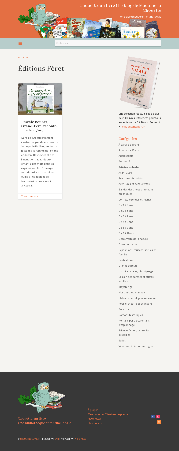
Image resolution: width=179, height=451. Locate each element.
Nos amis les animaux (132, 292)
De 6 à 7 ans (126, 216)
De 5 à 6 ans (126, 210)
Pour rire (124, 309)
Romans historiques (131, 315)
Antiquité (124, 161)
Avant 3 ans (126, 172)
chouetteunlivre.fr (30, 439)
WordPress (80, 439)
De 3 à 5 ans (126, 205)
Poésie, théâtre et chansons (135, 303)
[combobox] (108, 43)
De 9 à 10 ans (126, 233)
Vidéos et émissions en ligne (136, 346)
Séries (122, 340)
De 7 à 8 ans (126, 222)
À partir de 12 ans (129, 150)
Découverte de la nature (133, 239)
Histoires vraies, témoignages (137, 271)
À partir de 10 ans (129, 144)
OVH (57, 439)
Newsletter (94, 418)
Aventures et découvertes (134, 184)
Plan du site (95, 423)
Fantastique (126, 260)
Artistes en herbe (129, 167)
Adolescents (126, 156)
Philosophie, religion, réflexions (137, 298)
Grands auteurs (128, 265)
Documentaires (128, 244)
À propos (93, 410)
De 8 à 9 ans (126, 227)
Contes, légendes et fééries (135, 199)
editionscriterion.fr (133, 126)
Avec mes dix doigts (131, 178)
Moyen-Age (125, 287)
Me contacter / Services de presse (108, 414)
